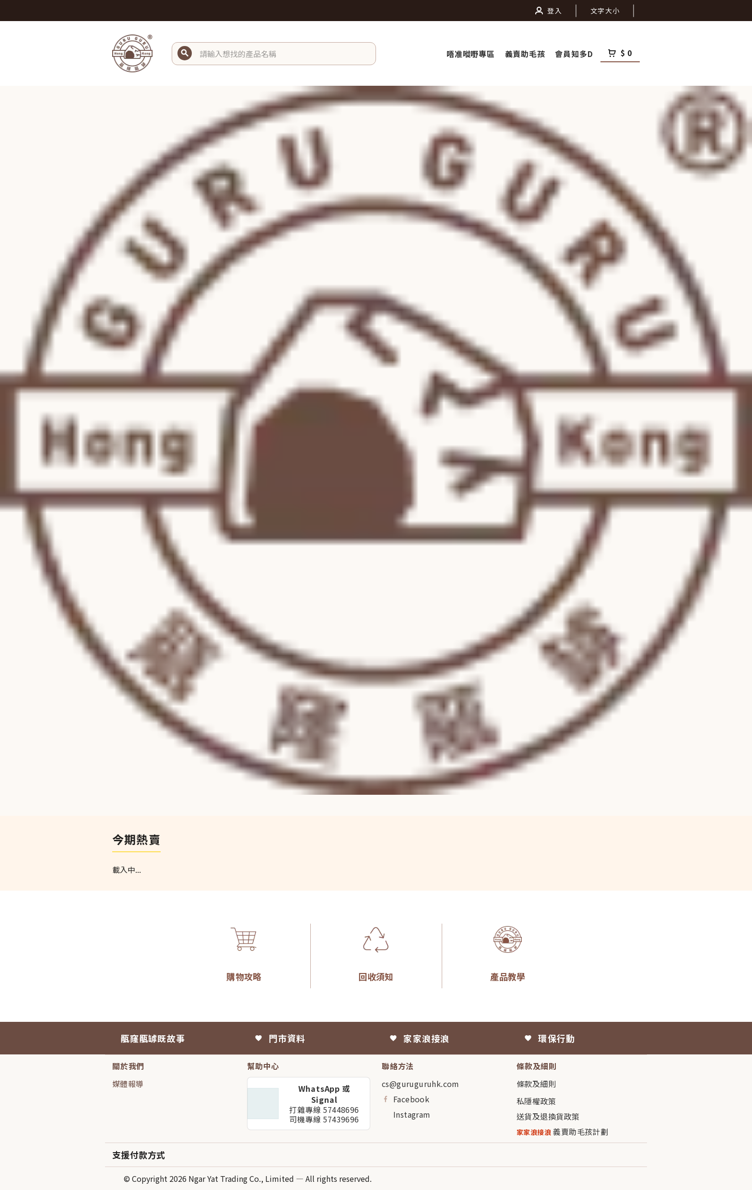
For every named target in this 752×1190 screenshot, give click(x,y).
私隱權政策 (536, 1101)
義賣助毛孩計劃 (562, 1132)
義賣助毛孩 (526, 53)
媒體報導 (128, 1083)
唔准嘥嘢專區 (471, 53)
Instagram (406, 1114)
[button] (284, 53)
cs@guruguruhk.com (420, 1083)
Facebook (405, 1099)
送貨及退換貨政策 (548, 1116)
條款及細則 (536, 1083)
